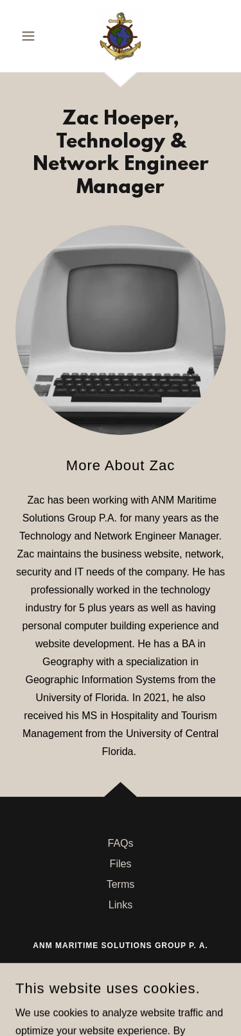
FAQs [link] (120, 843)
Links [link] (120, 904)
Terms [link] (121, 884)
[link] (120, 36)
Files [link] (121, 863)
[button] (31, 36)
